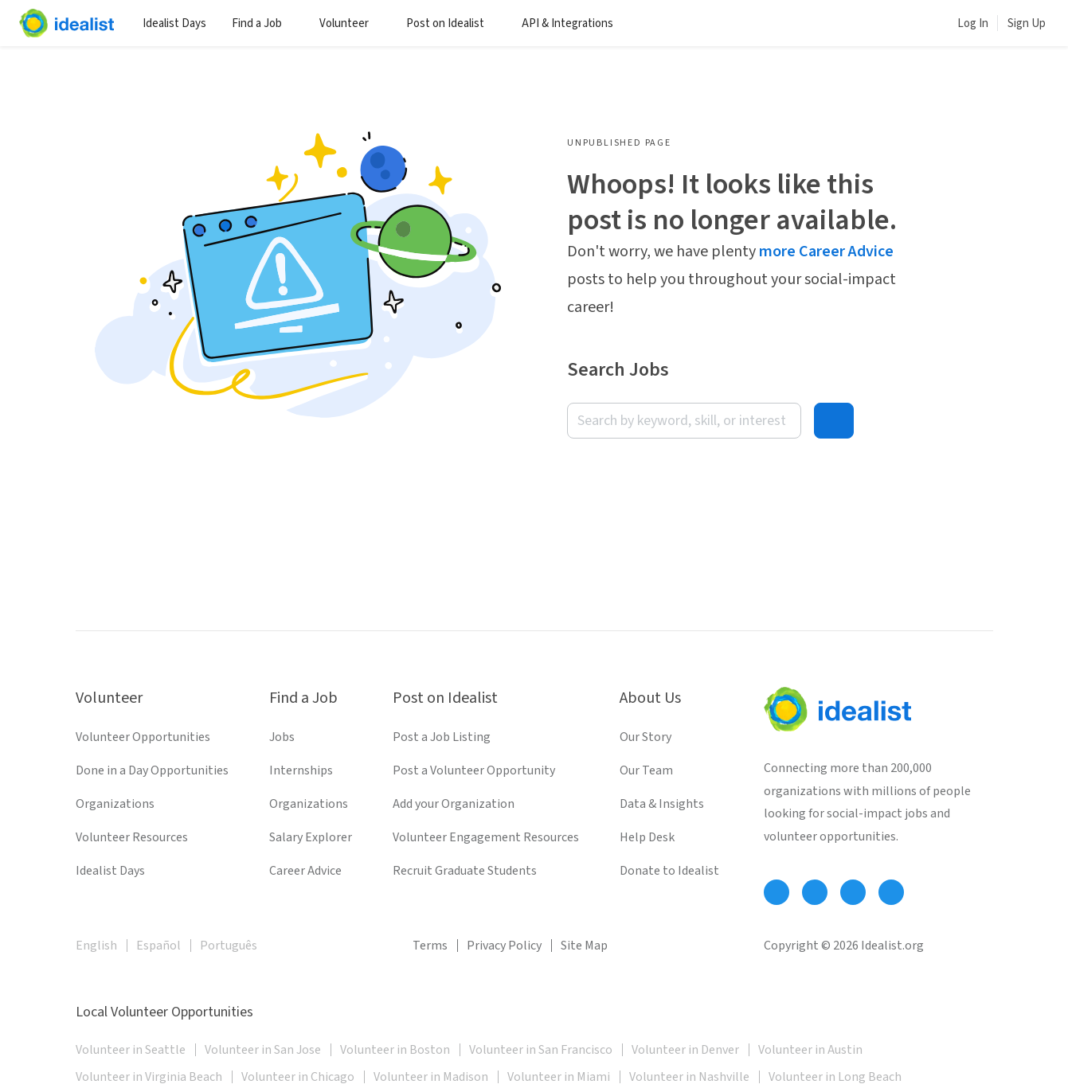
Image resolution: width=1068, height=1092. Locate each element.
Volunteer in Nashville (689, 1077)
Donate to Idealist (669, 870)
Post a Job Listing (442, 737)
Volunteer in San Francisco (540, 1050)
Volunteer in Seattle (131, 1050)
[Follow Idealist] (776, 892)
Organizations (115, 804)
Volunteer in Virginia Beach (149, 1077)
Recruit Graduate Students (465, 870)
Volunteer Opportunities (143, 737)
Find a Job (263, 23)
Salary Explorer (310, 837)
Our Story (645, 737)
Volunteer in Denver (685, 1050)
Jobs (282, 737)
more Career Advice (826, 251)
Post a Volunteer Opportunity (474, 770)
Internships (301, 770)
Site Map (584, 945)
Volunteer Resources (132, 837)
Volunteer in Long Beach (835, 1077)
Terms (430, 945)
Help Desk (647, 837)
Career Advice (305, 870)
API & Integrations (573, 23)
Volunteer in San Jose (263, 1050)
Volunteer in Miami (558, 1077)
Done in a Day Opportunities (152, 770)
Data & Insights (662, 804)
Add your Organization (453, 804)
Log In (972, 23)
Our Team (646, 770)
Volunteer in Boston (395, 1050)
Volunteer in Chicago (297, 1077)
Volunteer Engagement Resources (486, 837)
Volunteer (350, 23)
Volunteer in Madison (431, 1077)
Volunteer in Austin (810, 1050)
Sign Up (1026, 23)
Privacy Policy (504, 945)
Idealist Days (174, 23)
